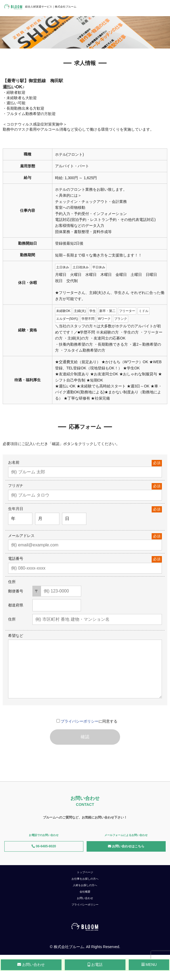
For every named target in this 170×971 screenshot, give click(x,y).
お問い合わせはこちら (126, 846)
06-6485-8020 (44, 846)
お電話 (95, 964)
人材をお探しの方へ (85, 885)
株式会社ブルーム (69, 947)
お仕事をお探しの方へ (85, 878)
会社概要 (85, 891)
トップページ (85, 872)
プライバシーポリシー (79, 721)
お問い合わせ (85, 898)
